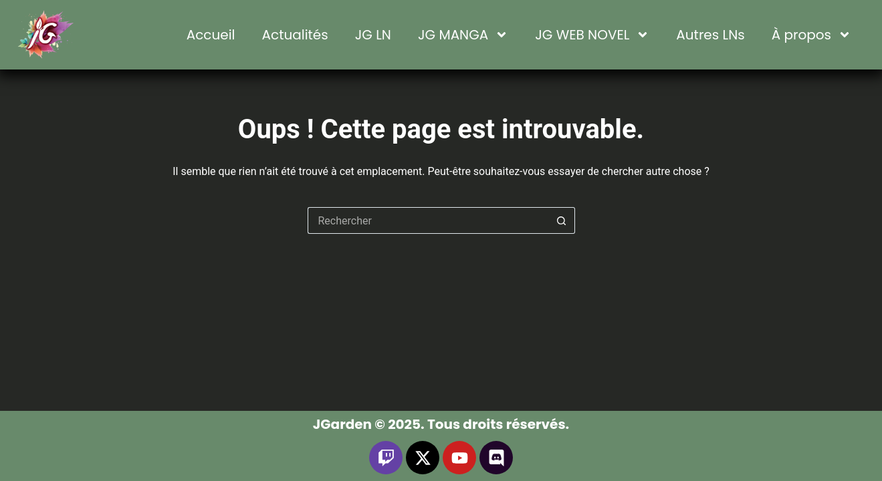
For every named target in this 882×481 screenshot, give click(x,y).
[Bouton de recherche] (561, 220)
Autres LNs (710, 34)
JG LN (373, 34)
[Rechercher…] (428, 220)
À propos (811, 34)
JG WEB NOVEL (592, 34)
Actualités (295, 34)
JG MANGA (463, 34)
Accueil (211, 34)
